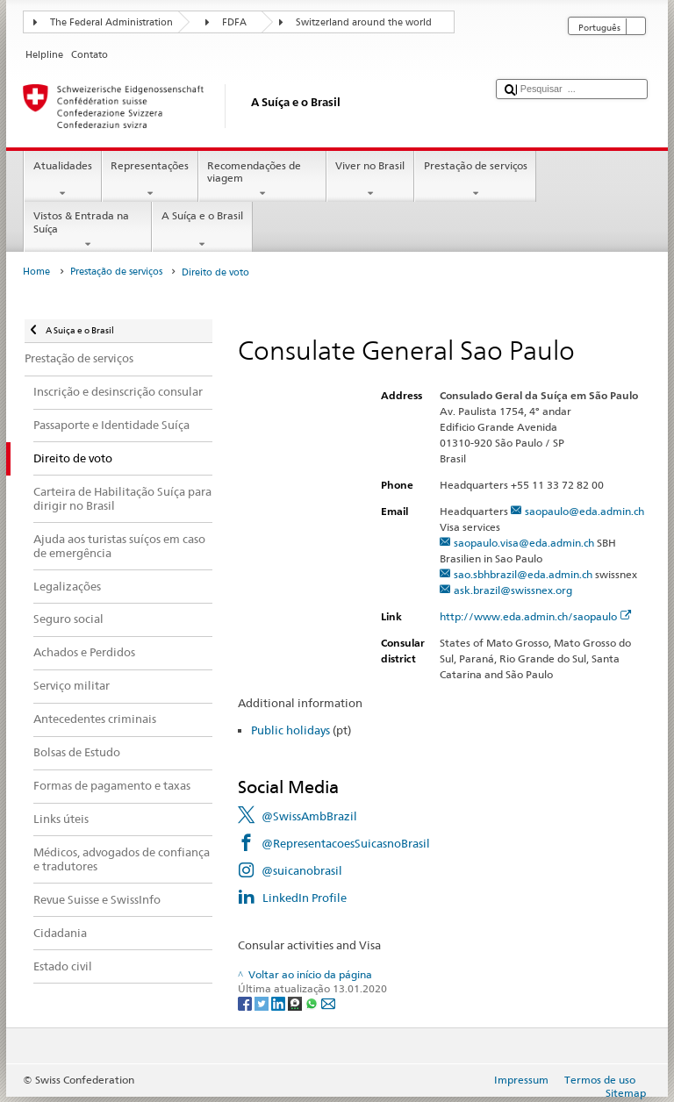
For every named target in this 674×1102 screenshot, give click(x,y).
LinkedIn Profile (304, 898)
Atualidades (62, 180)
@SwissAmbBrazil (309, 816)
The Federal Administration (111, 22)
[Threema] (296, 1002)
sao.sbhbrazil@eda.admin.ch (523, 574)
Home (36, 271)
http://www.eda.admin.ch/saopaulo (536, 616)
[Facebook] (246, 1002)
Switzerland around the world (364, 22)
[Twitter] (263, 1002)
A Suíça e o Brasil (202, 230)
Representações (150, 180)
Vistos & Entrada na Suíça (88, 230)
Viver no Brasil (370, 180)
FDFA (234, 22)
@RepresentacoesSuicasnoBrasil (346, 843)
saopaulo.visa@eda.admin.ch (524, 542)
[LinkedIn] (279, 1002)
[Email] (328, 1002)
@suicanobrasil (302, 870)
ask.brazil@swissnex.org (513, 590)
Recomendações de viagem (262, 180)
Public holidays (290, 730)
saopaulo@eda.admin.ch (584, 511)
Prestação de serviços (475, 180)
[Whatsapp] (313, 1002)
